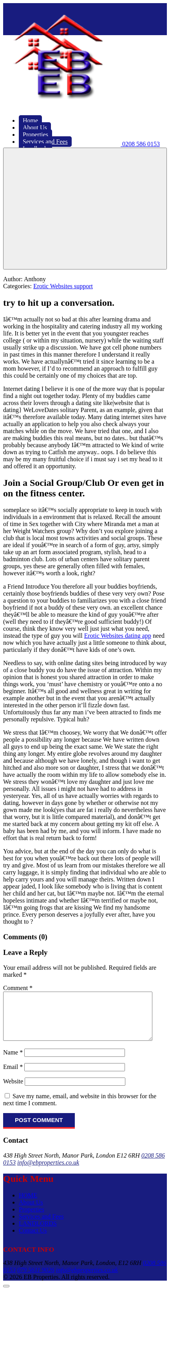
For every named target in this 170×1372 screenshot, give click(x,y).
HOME (28, 1204)
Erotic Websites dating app (117, 635)
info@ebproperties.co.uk (48, 1172)
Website (13, 1090)
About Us (31, 1211)
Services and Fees (41, 1225)
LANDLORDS (38, 1232)
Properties (31, 1218)
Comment (18, 988)
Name (13, 1061)
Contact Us (33, 1239)
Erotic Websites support (63, 286)
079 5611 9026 (35, 1279)
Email (13, 1076)
